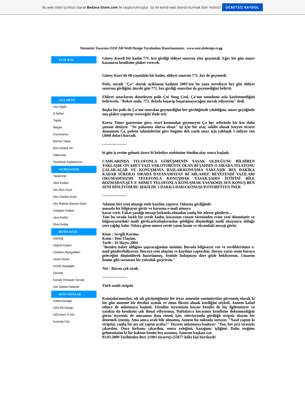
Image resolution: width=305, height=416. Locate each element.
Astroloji (58, 238)
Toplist (57, 120)
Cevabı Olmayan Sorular (68, 280)
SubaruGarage (62, 301)
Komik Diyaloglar (64, 266)
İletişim (57, 127)
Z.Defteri (58, 113)
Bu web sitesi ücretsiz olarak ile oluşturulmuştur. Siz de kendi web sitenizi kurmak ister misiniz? (152, 7)
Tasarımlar (59, 176)
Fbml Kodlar (61, 224)
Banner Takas (62, 141)
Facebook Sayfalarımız (67, 162)
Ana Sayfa (59, 106)
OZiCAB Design (63, 307)
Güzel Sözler (61, 259)
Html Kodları (61, 183)
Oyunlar (58, 273)
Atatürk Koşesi (62, 245)
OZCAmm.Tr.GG (63, 314)
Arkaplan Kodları (63, 210)
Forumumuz (60, 134)
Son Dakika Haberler (66, 287)
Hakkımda (59, 155)
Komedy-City (61, 321)
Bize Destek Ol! (63, 148)
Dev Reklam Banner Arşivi (69, 203)
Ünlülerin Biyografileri (66, 252)
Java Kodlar (60, 217)
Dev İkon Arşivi (62, 190)
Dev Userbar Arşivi (65, 196)
